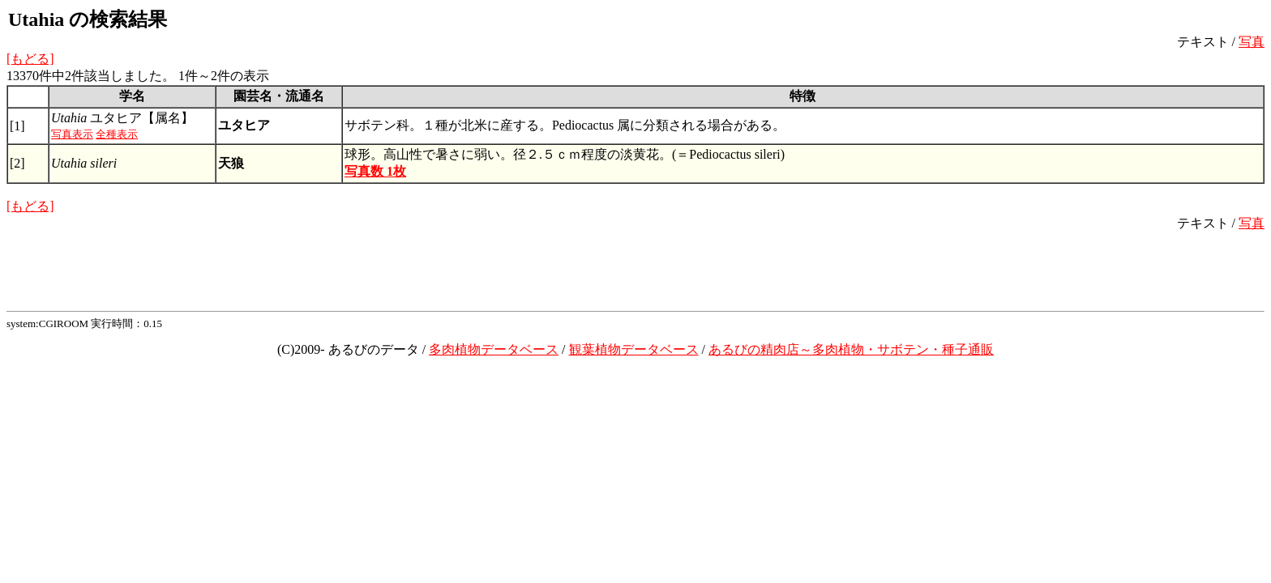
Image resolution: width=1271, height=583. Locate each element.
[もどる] (30, 59)
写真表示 (72, 134)
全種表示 (117, 134)
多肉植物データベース (493, 349)
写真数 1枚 (375, 171)
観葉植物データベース (634, 349)
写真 (1252, 42)
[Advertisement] (635, 268)
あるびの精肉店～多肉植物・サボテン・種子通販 (851, 349)
